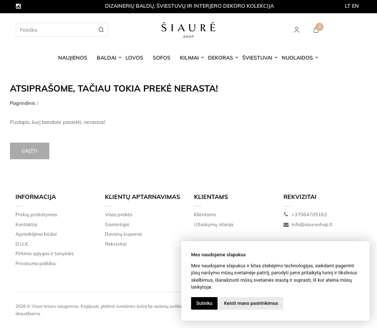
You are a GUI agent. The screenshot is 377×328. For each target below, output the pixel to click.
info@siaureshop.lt (307, 224)
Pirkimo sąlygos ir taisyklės (44, 253)
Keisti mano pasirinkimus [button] (251, 303)
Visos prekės (118, 214)
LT (347, 6)
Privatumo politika (35, 263)
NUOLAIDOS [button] (297, 57)
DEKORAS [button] (220, 57)
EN (355, 6)
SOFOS (161, 57)
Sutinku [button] (204, 303)
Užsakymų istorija (213, 224)
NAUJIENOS (72, 57)
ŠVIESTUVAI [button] (257, 57)
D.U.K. (22, 244)
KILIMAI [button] (189, 57)
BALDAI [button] (106, 57)
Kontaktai (26, 224)
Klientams (211, 196)
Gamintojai (117, 224)
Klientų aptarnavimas (142, 196)
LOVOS (134, 57)
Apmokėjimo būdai (36, 234)
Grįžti (30, 151)
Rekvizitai (116, 244)
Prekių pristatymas (36, 214)
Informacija (35, 196)
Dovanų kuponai (123, 234)
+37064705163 (305, 214)
